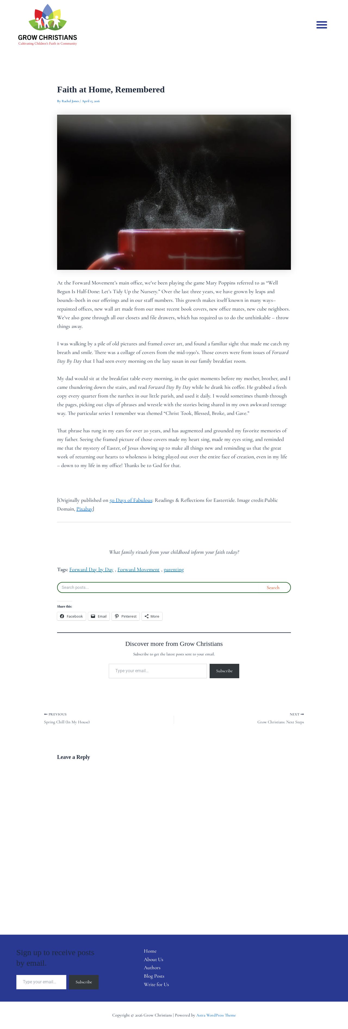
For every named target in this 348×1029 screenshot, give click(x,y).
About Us (151, 959)
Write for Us (154, 985)
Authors (150, 967)
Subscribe (224, 671)
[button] (322, 24)
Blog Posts (152, 976)
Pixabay (84, 509)
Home (147, 950)
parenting (174, 569)
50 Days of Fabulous (131, 500)
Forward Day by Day (91, 569)
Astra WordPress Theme (216, 1015)
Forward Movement (138, 569)
